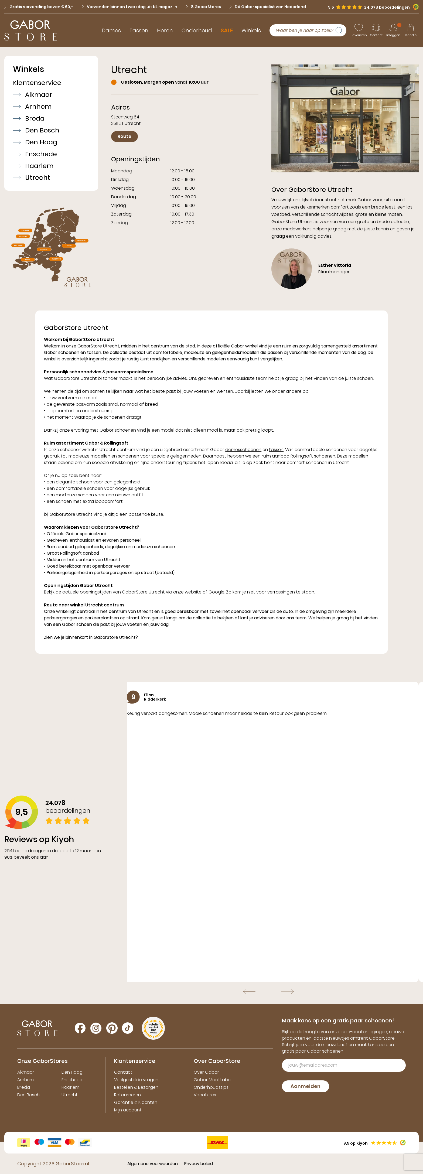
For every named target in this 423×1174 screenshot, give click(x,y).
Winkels (251, 30)
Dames (111, 30)
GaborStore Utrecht (143, 592)
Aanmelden (305, 1086)
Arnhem (32, 106)
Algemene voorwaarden (152, 1164)
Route (124, 136)
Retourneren (127, 1095)
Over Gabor (206, 1072)
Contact (123, 1072)
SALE (227, 30)
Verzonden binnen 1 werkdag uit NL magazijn (129, 6)
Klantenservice (37, 83)
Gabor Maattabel (212, 1080)
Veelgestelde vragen (136, 1080)
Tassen (138, 30)
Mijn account (128, 1110)
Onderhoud (197, 30)
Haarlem (33, 166)
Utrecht (31, 177)
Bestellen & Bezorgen (136, 1087)
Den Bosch (36, 130)
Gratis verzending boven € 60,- (38, 6)
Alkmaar (32, 94)
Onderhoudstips (211, 1087)
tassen (276, 449)
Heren (165, 30)
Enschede (35, 154)
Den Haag (35, 142)
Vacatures (205, 1095)
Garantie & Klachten (135, 1102)
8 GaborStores (203, 6)
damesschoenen (243, 449)
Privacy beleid (198, 1164)
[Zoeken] (341, 30)
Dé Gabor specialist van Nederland (268, 6)
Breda (29, 118)
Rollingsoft (302, 456)
